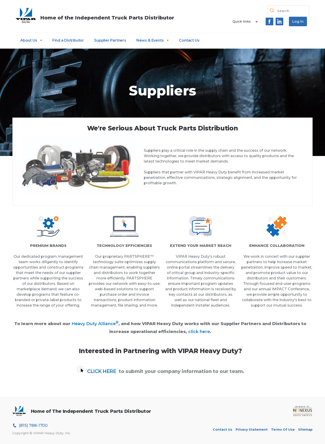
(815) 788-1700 (30, 425)
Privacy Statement (252, 429)
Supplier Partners (110, 40)
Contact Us (189, 40)
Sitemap (305, 429)
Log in (298, 21)
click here (199, 331)
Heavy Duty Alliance (95, 323)
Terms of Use (283, 429)
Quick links (241, 21)
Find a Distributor (68, 40)
